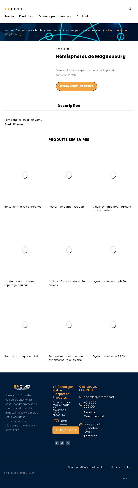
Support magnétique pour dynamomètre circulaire (66, 358)
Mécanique (54, 30)
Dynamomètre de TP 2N (109, 356)
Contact (126, 478)
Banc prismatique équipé (21, 356)
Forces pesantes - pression (83, 30)
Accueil (9, 30)
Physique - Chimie (30, 30)
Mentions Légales (120, 467)
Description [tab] (69, 106)
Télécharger (65, 430)
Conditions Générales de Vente (85, 467)
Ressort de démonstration (66, 206)
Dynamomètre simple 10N (110, 281)
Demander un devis (76, 86)
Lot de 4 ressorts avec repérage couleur (19, 283)
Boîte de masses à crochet (22, 206)
